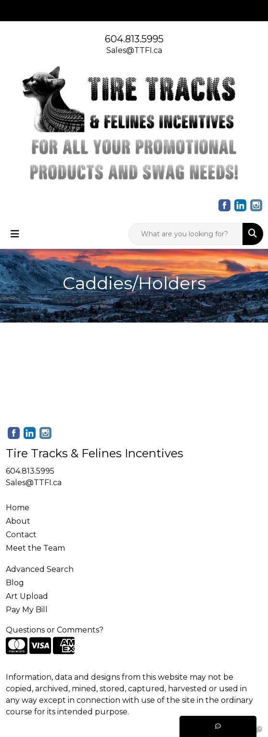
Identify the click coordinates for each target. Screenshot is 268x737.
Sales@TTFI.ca (134, 50)
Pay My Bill (27, 609)
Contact (21, 534)
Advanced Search (40, 569)
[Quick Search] (185, 234)
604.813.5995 (134, 39)
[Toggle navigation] (15, 234)
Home (17, 507)
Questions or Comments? (54, 629)
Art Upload (27, 596)
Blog (15, 582)
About (18, 521)
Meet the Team (35, 548)
